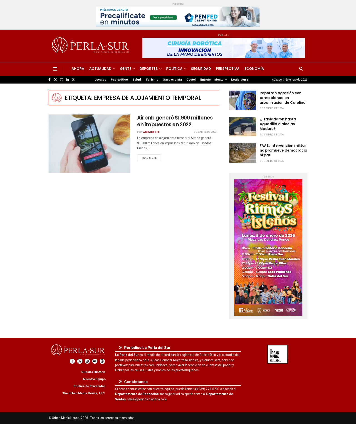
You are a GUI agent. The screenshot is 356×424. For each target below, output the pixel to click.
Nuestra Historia (93, 372)
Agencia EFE (151, 132)
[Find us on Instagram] (61, 80)
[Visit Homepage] (91, 46)
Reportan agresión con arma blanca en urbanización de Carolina (283, 98)
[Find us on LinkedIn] (67, 80)
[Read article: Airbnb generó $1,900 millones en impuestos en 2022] (89, 143)
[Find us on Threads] (73, 80)
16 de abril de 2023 (204, 132)
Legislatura (239, 79)
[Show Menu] (55, 69)
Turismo (152, 79)
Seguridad (201, 68)
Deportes (149, 68)
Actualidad (100, 68)
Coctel (191, 79)
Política (174, 68)
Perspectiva (228, 68)
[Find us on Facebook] (50, 80)
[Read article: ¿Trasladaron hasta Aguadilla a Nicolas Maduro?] (242, 126)
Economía (254, 68)
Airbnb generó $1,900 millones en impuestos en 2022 (175, 121)
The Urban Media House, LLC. (84, 393)
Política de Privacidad (90, 386)
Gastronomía (172, 79)
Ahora (78, 68)
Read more (151, 158)
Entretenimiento (211, 79)
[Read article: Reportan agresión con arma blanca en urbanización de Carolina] (242, 100)
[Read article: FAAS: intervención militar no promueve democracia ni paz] (242, 153)
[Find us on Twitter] (55, 80)
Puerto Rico (119, 79)
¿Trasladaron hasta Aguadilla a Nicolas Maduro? (278, 124)
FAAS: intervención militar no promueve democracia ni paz (283, 150)
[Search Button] (301, 69)
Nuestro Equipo (94, 379)
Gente (125, 68)
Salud (136, 79)
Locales (100, 79)
